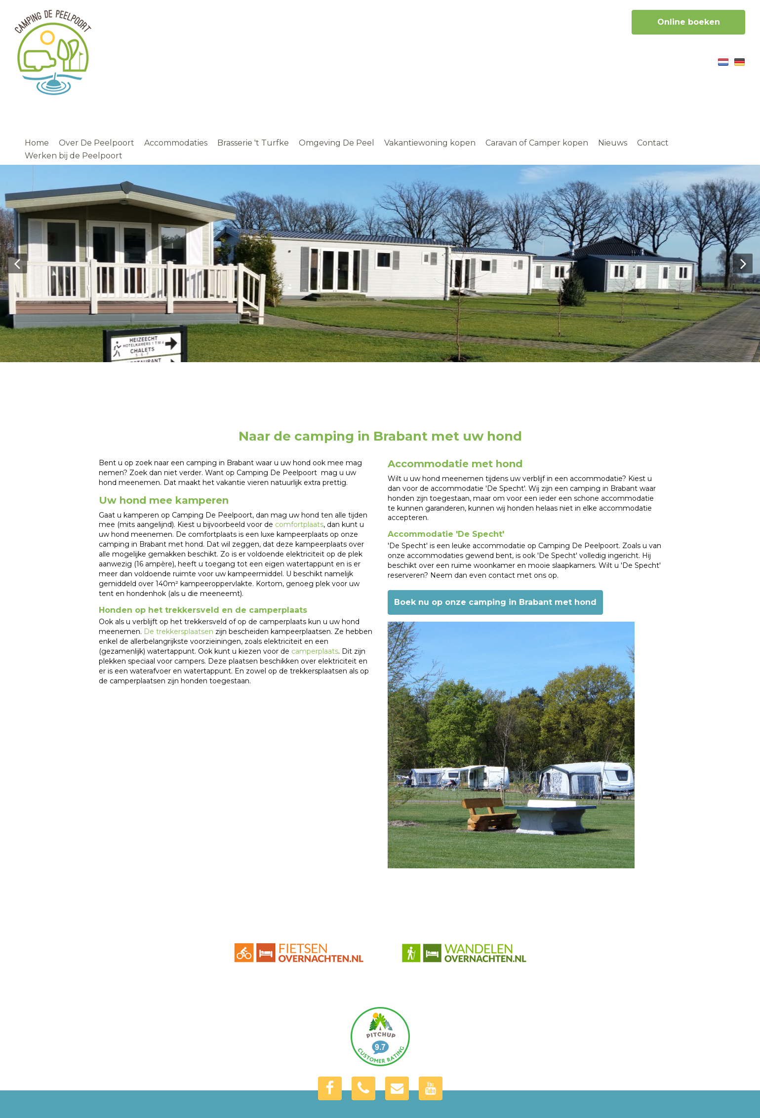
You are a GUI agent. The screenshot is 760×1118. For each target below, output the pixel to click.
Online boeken (688, 22)
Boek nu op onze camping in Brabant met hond (495, 602)
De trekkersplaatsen (178, 631)
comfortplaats (299, 524)
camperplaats (314, 651)
